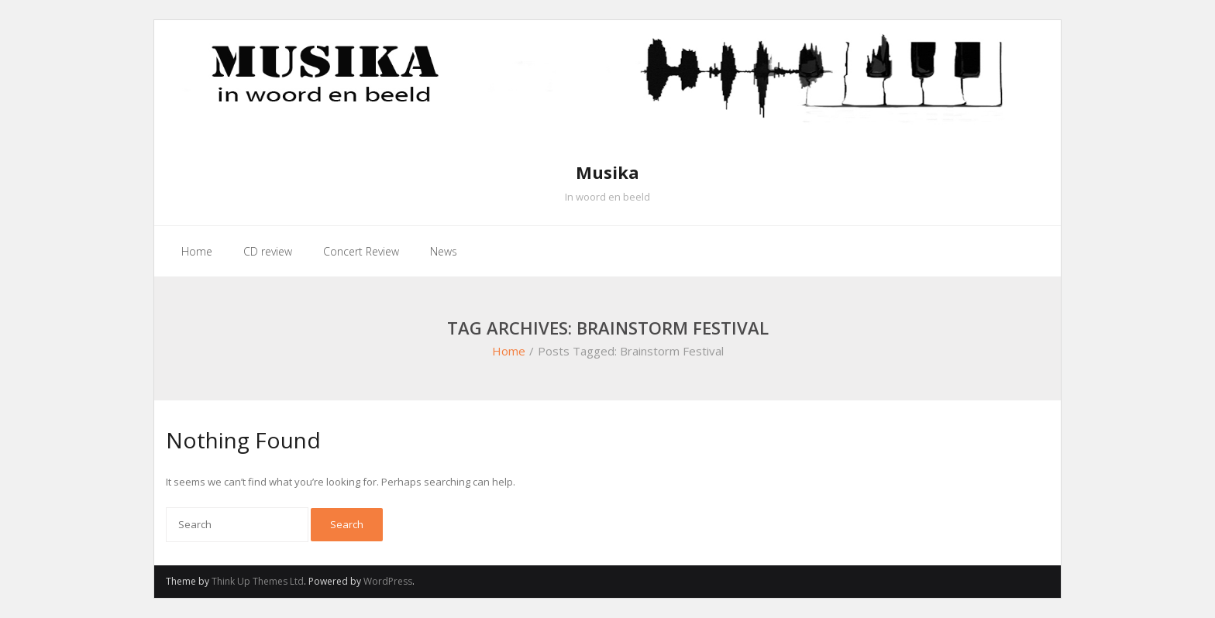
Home (508, 351)
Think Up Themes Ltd (258, 581)
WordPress (387, 581)
